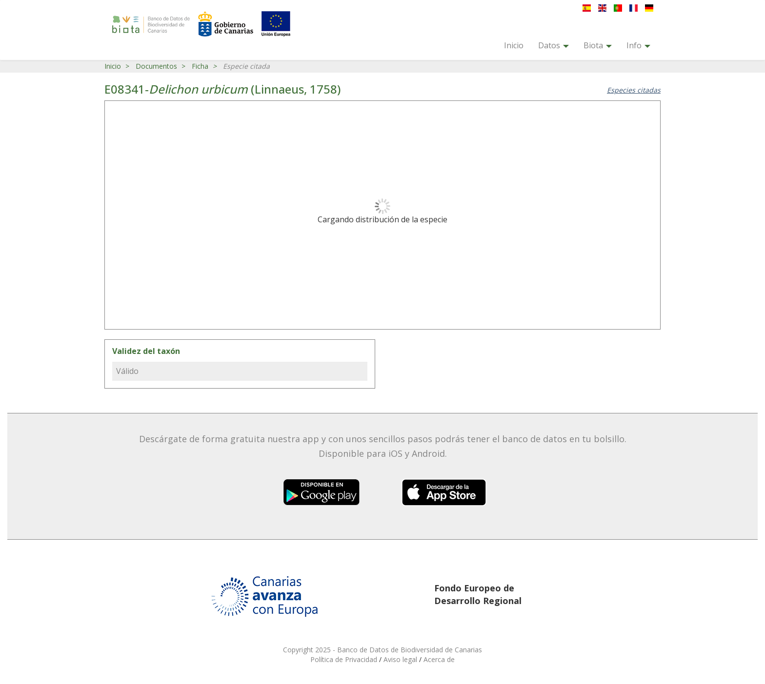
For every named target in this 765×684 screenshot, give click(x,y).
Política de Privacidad (344, 659)
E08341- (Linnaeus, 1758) (222, 89)
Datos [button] (553, 45)
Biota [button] (598, 45)
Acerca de (439, 659)
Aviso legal (401, 659)
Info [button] (638, 45)
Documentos (156, 66)
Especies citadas (634, 90)
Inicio (513, 45)
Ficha (200, 66)
